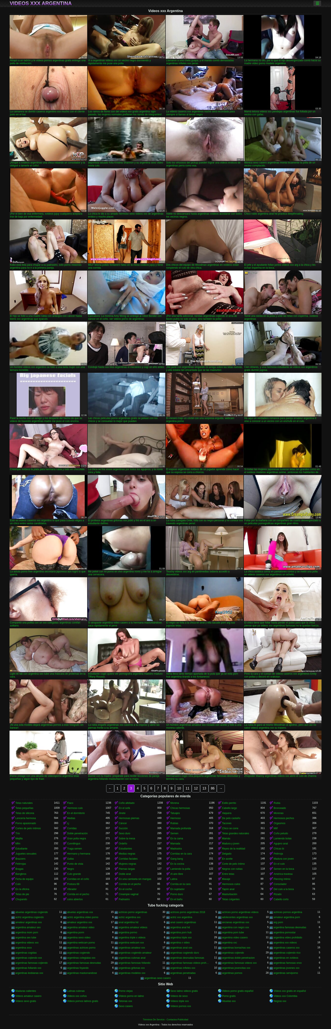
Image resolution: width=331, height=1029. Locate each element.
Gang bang (176, 858)
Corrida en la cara (180, 884)
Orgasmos (279, 823)
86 (213, 788)
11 (187, 788)
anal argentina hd (128, 922)
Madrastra (176, 848)
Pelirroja (278, 853)
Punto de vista (75, 863)
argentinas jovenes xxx (286, 967)
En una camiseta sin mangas (135, 879)
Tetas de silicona (24, 813)
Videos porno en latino (131, 996)
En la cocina (177, 863)
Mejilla (19, 838)
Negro (70, 868)
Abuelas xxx (229, 1001)
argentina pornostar (285, 932)
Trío (17, 833)
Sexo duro (124, 833)
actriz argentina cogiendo (29, 917)
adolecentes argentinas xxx (237, 917)
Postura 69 (73, 884)
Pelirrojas (20, 863)
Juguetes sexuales (25, 853)
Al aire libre (176, 873)
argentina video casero (235, 937)
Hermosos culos (231, 884)
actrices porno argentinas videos (240, 912)
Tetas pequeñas (24, 808)
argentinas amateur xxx (132, 947)
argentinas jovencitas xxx (236, 967)
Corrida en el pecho (130, 884)
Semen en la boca (284, 868)
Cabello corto (281, 899)
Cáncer (123, 823)
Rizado (277, 894)
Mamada (175, 843)
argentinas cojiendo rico (287, 952)
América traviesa (283, 873)
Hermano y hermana (78, 853)
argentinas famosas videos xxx (239, 962)
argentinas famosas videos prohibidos (189, 962)
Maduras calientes (25, 991)
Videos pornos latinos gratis (82, 1001)
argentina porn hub (181, 932)
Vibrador (72, 889)
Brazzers (20, 858)
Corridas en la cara (181, 853)
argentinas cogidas (26, 952)
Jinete (122, 813)
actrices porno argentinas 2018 (187, 912)
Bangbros (20, 873)
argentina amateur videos (133, 927)
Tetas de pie (22, 894)
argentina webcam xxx (131, 942)
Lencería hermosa (25, 818)
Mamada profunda (180, 828)
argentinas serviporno (286, 973)
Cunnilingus (73, 843)
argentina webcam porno (81, 942)
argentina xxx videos (285, 942)
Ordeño (123, 843)
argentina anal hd (180, 927)
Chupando (21, 899)
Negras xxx (280, 1001)
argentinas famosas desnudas (84, 962)
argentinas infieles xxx (182, 967)
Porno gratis (229, 996)
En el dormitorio (76, 813)
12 (196, 788)
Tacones (227, 823)
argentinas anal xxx (181, 947)
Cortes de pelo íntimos (28, 828)
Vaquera (226, 813)
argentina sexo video (79, 937)
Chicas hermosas (180, 808)
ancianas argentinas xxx (235, 922)
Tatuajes (175, 813)
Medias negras (127, 853)
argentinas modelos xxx (132, 973)
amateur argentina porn (287, 917)
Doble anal (125, 873)
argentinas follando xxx (28, 967)
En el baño (176, 899)
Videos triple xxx (179, 1001)
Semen (174, 833)
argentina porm (75, 932)
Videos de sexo (179, 996)
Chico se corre (230, 828)
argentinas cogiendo (78, 952)
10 (179, 788)
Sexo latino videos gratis (184, 991)
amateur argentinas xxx (28, 922)
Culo (18, 884)
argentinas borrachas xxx (236, 947)
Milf (276, 828)
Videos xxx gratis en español (290, 991)
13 (204, 788)
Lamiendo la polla (180, 868)
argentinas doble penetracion (238, 957)
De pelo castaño (231, 818)
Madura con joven (284, 858)
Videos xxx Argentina (41, 3)
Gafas (70, 858)
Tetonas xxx (125, 1001)
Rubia (277, 803)
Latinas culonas (76, 991)
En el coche (125, 889)
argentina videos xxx (26, 942)
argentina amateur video (80, 927)
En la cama (176, 838)
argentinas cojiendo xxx (28, 957)
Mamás (226, 838)
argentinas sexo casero (158, 978)
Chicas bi (279, 848)
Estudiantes (125, 848)
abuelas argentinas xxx (80, 912)
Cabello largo (229, 808)
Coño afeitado (126, 803)
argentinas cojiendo (233, 952)
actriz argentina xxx (129, 917)
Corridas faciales (128, 858)
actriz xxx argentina (181, 917)
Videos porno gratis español (238, 991)
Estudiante (21, 848)
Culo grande (74, 873)
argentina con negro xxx (235, 927)
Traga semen (74, 848)
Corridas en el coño (78, 879)
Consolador (280, 884)
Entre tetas (228, 873)
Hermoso (175, 818)
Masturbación (229, 894)
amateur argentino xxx (79, 922)
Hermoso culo (75, 808)
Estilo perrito (229, 803)
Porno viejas (126, 991)
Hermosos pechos (284, 818)
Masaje (226, 879)
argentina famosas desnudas (290, 927)
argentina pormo (128, 932)
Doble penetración (77, 833)
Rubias (174, 823)
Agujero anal (281, 843)
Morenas (279, 813)
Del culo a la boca (284, 889)
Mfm (17, 843)
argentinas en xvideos (286, 957)
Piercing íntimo (282, 879)
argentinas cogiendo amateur (135, 952)
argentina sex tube (25, 937)
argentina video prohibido (288, 937)
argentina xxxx (23, 947)
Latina (173, 879)
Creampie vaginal (128, 894)
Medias (71, 818)
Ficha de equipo (24, 879)
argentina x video (180, 942)
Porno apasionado (25, 823)
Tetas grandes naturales (235, 833)
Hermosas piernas (129, 818)
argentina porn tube (233, 932)
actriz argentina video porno (82, 917)
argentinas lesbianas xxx (29, 973)
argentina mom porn (26, 932)
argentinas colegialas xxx (81, 957)
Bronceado (280, 808)
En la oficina (22, 889)
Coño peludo (281, 833)
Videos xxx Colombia (285, 996)
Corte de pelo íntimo (233, 863)
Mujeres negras (127, 863)
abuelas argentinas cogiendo (31, 912)
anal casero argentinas (183, 922)
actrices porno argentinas (133, 912)
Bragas (19, 868)
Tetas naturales (24, 803)
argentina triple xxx (181, 937)
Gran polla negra (76, 838)
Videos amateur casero (28, 996)
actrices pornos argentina (288, 912)
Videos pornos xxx (180, 1006)
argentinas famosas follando (134, 962)
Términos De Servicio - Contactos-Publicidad (165, 1019)
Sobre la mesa (127, 838)
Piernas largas (127, 868)
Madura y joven (230, 843)
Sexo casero (126, 1006)
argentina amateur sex (28, 927)
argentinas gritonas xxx (132, 967)
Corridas (72, 828)
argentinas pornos (232, 973)
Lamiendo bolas (283, 838)
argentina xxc (229, 942)
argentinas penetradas (182, 973)
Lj (68, 823)
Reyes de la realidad (233, 848)
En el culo (279, 863)
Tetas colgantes (231, 899)
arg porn (278, 922)
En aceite (227, 858)
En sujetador (177, 889)
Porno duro (176, 894)
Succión (123, 828)
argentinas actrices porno (81, 947)
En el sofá (124, 808)
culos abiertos (75, 899)
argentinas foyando (78, 967)
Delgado (227, 853)
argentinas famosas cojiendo (31, 962)
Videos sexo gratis (25, 1001)
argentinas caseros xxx (287, 947)
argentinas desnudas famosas (187, 957)
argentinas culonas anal (132, 957)
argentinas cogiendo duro (184, 952)
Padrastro (124, 899)
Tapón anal (228, 889)
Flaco (70, 803)
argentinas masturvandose (82, 973)
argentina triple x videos (132, 937)
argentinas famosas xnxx (288, 962)
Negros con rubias (232, 868)
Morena (174, 803)
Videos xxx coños (77, 996)
